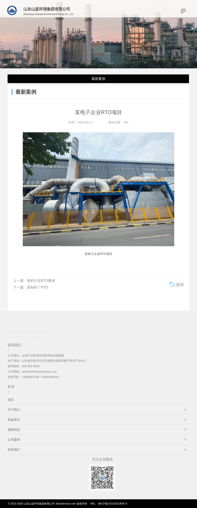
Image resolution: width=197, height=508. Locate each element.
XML (92, 503)
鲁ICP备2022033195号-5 (112, 503)
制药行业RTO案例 (41, 283)
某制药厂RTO (37, 290)
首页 (152, 92)
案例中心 (164, 92)
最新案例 (98, 79)
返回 (176, 287)
